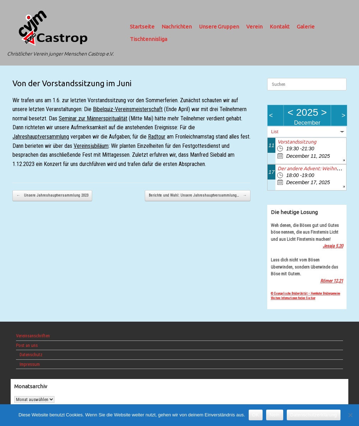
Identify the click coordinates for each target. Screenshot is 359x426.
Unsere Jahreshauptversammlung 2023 (52, 196)
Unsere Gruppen (219, 27)
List (274, 131)
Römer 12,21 (331, 281)
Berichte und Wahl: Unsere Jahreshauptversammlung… (198, 196)
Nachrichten (177, 27)
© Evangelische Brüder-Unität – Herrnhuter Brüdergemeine (305, 293)
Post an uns (27, 345)
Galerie (306, 27)
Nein (275, 414)
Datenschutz (31, 354)
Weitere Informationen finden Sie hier (293, 298)
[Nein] (350, 415)
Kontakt (280, 27)
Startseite (142, 27)
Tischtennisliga (148, 39)
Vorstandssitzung (297, 142)
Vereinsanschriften (33, 335)
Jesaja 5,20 (333, 246)
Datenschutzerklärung (313, 414)
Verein (254, 27)
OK (255, 414)
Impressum (30, 364)
